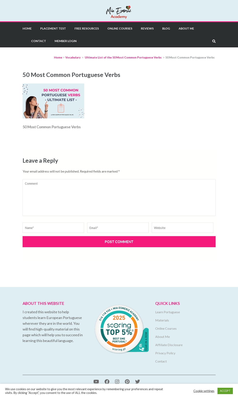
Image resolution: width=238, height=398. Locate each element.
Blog (166, 28)
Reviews (147, 28)
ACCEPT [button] (225, 390)
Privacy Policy (165, 353)
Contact (38, 41)
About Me (186, 28)
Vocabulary (72, 57)
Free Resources (87, 28)
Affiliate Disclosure (169, 345)
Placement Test (53, 28)
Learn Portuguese (167, 312)
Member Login (66, 41)
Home (27, 28)
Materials (162, 320)
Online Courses (119, 28)
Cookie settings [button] (203, 391)
